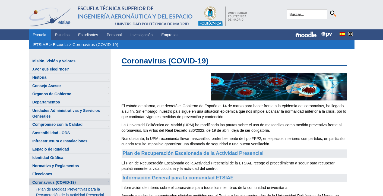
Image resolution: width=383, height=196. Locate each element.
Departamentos (46, 102)
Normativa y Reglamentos (55, 166)
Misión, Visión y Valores (53, 61)
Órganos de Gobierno (51, 94)
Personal (114, 35)
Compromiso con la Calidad (57, 124)
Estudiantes (88, 35)
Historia (39, 77)
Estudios (62, 35)
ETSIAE (40, 44)
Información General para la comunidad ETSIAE (178, 177)
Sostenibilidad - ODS (51, 133)
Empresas (169, 35)
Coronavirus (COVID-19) (95, 44)
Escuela (39, 35)
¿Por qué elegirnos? (50, 69)
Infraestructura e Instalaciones (59, 141)
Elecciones (42, 174)
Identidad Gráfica (47, 157)
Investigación (141, 35)
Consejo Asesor (46, 86)
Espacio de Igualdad (50, 149)
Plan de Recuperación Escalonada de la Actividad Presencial (193, 153)
